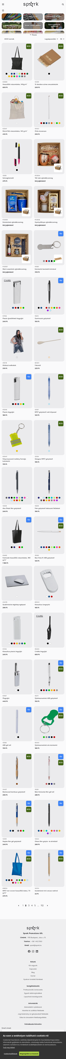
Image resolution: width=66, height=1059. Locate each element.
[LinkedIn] (36, 951)
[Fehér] (9, 74)
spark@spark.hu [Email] (36, 945)
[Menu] (3, 4)
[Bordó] (22, 74)
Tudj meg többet (9, 1047)
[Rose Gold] (46, 784)
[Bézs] (54, 123)
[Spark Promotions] (30, 4)
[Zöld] (14, 76)
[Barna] (17, 784)
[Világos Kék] (17, 74)
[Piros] (25, 74)
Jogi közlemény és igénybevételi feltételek (33, 1014)
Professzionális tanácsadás (33, 990)
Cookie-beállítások (10, 1054)
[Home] (3, 11)
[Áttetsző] (17, 357)
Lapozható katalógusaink (33, 997)
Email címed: (6, 1028)
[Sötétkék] (14, 74)
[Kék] (12, 74)
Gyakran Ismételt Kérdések (33, 979)
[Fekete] (6, 74)
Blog (33, 972)
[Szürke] (25, 76)
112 (42, 905)
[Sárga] (9, 76)
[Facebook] (29, 951)
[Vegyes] (49, 74)
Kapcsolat (33, 969)
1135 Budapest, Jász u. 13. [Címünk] (37, 937)
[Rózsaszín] (17, 76)
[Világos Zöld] (19, 74)
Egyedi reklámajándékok (33, 993)
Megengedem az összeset (29, 1054)
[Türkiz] (19, 76)
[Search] (63, 4)
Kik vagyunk (33, 965)
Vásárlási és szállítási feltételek (33, 1010)
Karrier (33, 976)
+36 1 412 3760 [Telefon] (36, 941)
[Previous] (18, 905)
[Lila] (48, 310)
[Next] (47, 905)
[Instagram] (33, 951)
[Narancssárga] (12, 76)
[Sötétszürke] (22, 76)
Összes (33, 35)
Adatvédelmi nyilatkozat (33, 1007)
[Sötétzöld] (27, 74)
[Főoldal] (33, 928)
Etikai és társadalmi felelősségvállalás (33, 1017)
